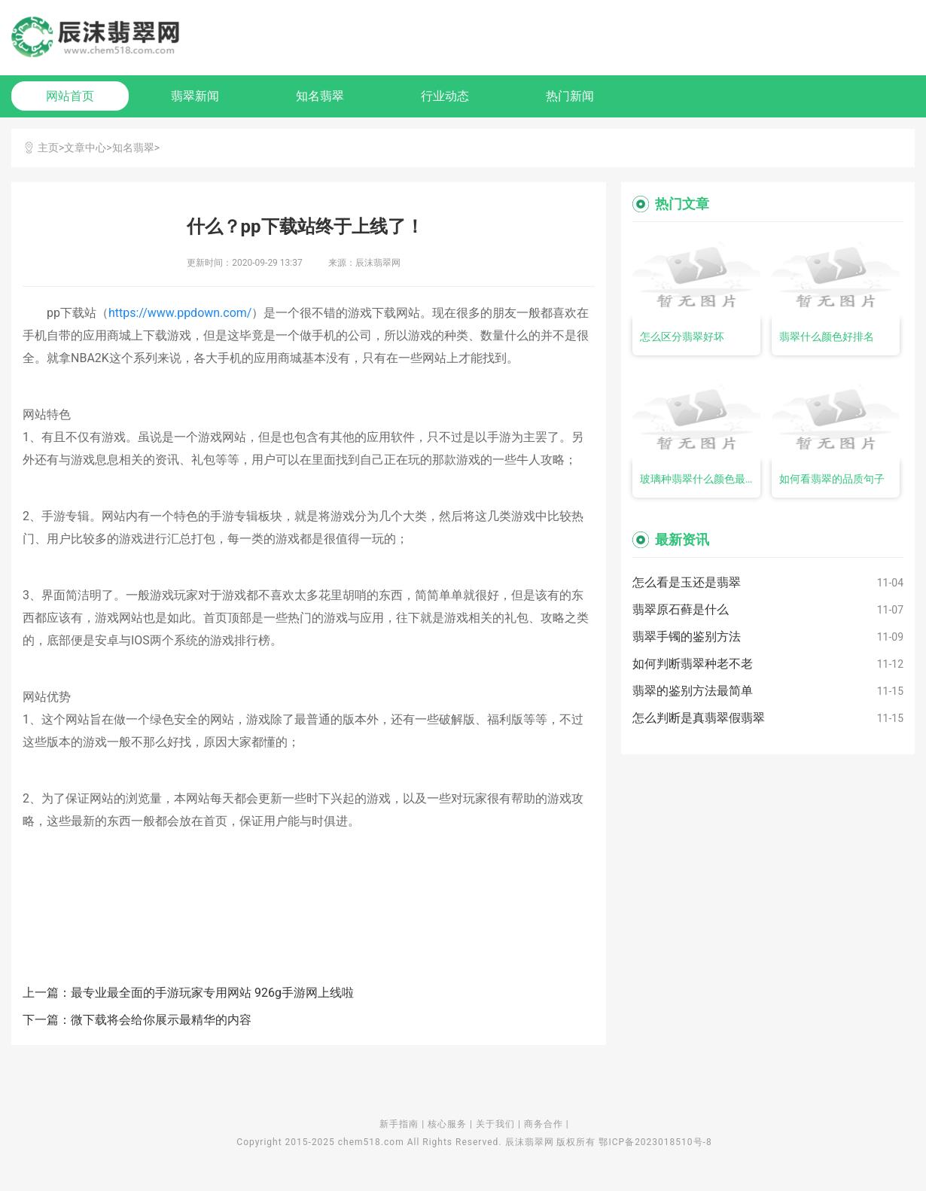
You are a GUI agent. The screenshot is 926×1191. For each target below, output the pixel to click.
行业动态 (445, 96)
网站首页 (70, 96)
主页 (48, 148)
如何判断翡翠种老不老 (692, 663)
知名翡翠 (320, 96)
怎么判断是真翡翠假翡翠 (698, 718)
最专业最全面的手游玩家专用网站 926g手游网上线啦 (212, 992)
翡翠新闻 (195, 96)
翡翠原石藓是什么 (680, 609)
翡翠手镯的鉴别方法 (686, 636)
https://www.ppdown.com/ (180, 313)
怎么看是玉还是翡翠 (686, 582)
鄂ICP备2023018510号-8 (655, 1142)
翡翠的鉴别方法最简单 (692, 691)
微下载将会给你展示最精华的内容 (161, 1020)
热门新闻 (570, 96)
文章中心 (85, 148)
